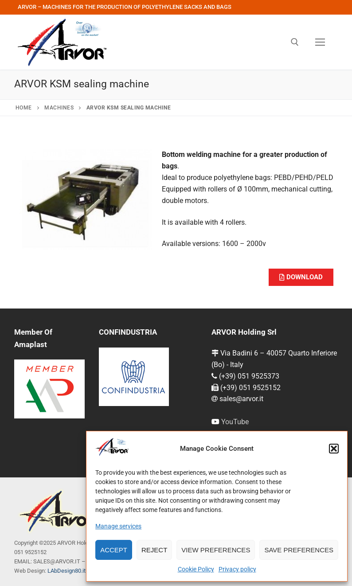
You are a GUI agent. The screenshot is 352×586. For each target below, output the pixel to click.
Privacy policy (237, 569)
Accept (113, 550)
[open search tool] (295, 42)
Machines (59, 108)
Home (24, 108)
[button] (333, 448)
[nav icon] (320, 42)
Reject (154, 550)
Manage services (118, 526)
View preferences (215, 550)
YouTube (235, 422)
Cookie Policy (196, 569)
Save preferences (298, 550)
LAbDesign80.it (66, 570)
